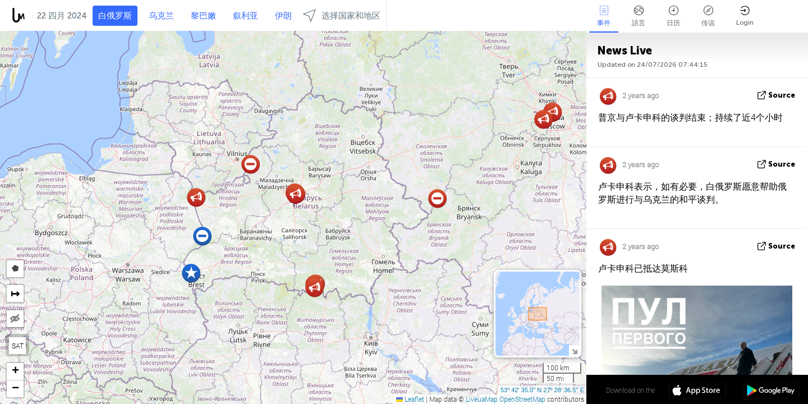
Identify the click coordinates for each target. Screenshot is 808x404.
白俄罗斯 (115, 16)
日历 (673, 16)
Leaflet (410, 398)
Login (745, 16)
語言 (638, 16)
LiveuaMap (482, 398)
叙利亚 (245, 16)
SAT (18, 345)
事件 (603, 16)
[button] (314, 288)
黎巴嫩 (203, 16)
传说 (708, 16)
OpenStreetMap (522, 398)
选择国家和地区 (341, 15)
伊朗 (283, 16)
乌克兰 (161, 16)
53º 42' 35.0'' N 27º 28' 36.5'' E (542, 390)
